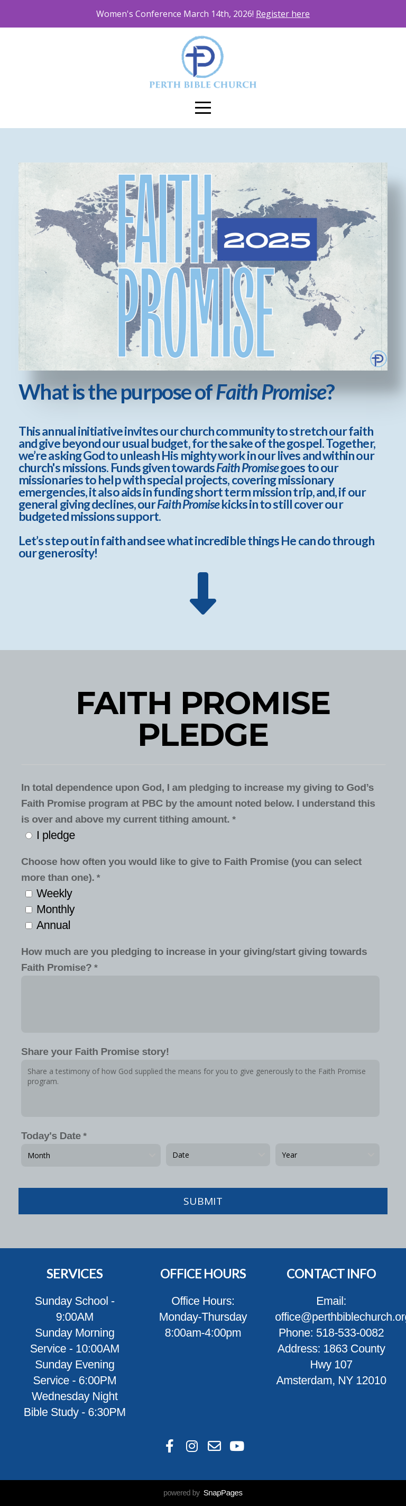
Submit (203, 1201)
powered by (202, 1493)
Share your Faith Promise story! (95, 1051)
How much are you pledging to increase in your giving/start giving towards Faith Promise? (194, 959)
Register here (283, 14)
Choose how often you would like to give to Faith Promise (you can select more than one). (191, 869)
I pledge (55, 835)
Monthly (55, 909)
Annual (53, 925)
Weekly (54, 893)
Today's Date (51, 1135)
